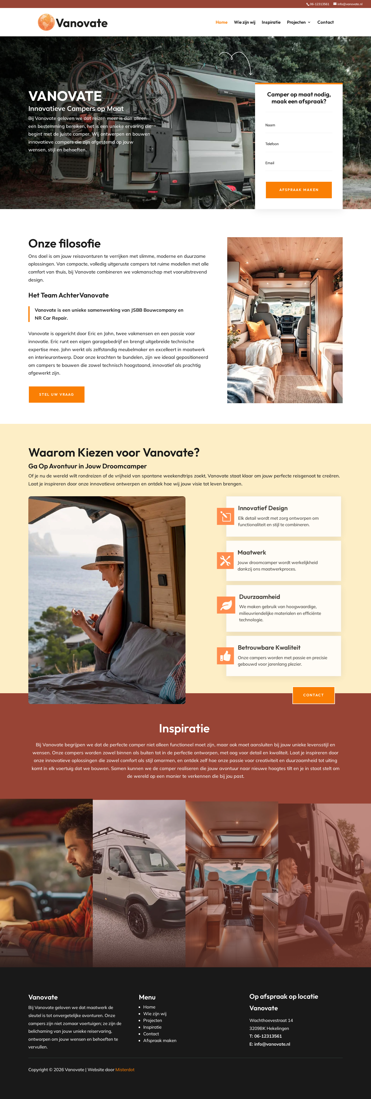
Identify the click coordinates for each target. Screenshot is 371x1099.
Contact (325, 22)
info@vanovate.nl (272, 1044)
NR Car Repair (51, 318)
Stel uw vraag (56, 394)
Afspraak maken (299, 189)
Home (221, 22)
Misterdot (124, 1069)
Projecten (296, 22)
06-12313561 (319, 4)
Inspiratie (271, 22)
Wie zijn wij (244, 22)
